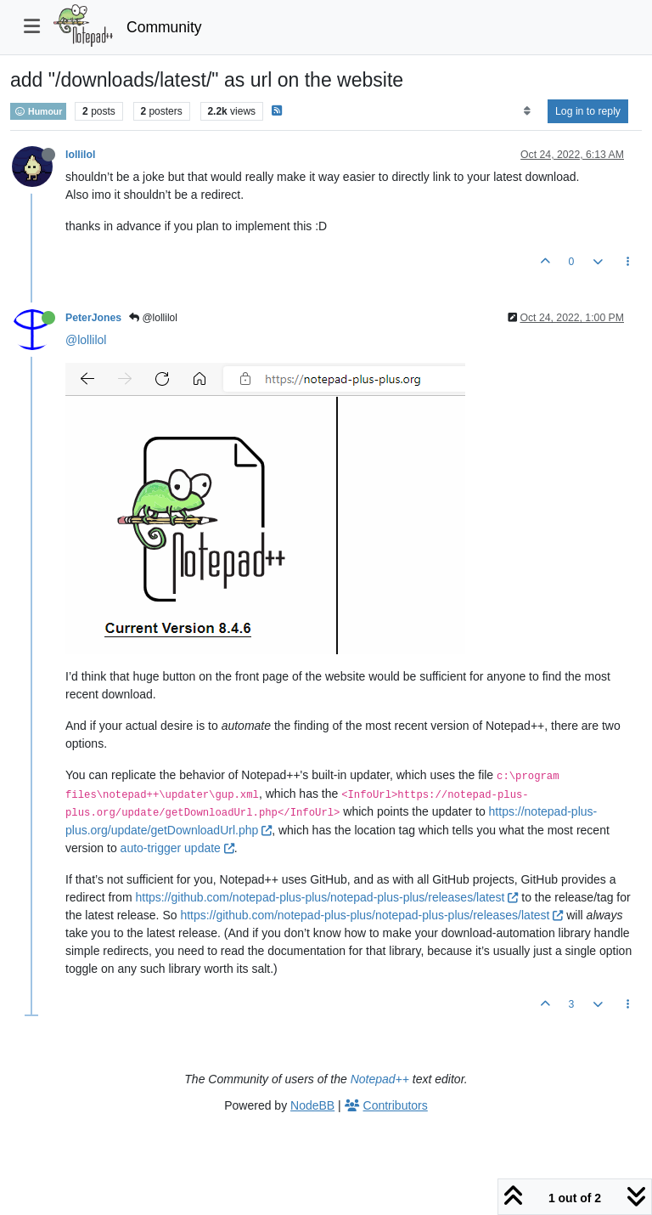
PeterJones (93, 318)
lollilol (80, 155)
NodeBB (312, 1105)
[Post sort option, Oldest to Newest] (527, 111)
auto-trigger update (177, 848)
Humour (38, 111)
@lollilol (153, 318)
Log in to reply (588, 111)
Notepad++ (380, 1079)
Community (164, 27)
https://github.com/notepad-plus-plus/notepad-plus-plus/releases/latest (326, 897)
